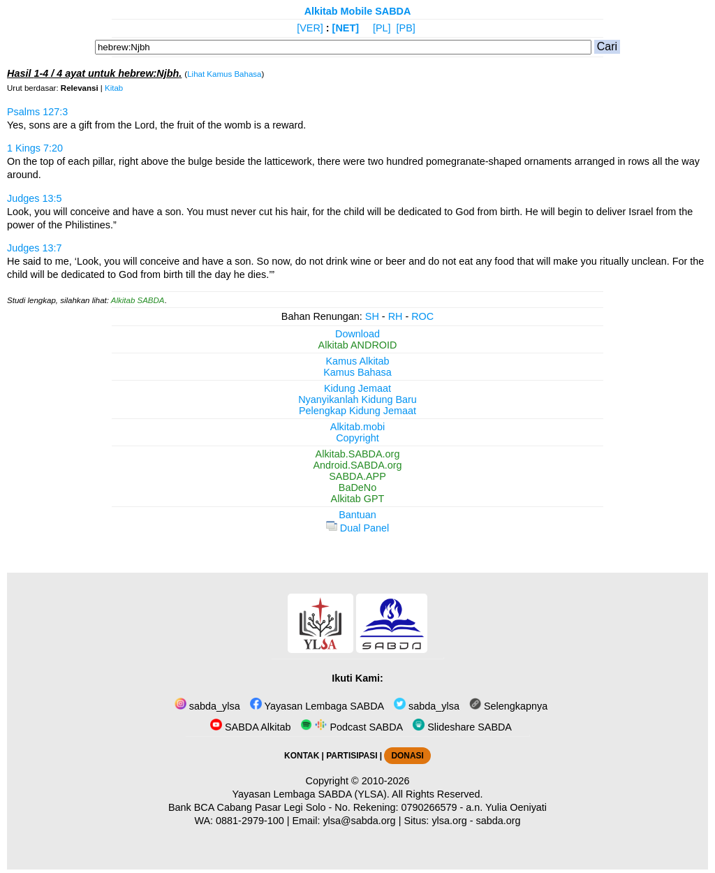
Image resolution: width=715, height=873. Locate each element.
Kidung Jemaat (357, 388)
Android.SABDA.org (357, 465)
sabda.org (498, 820)
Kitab (114, 88)
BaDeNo (357, 487)
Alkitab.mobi (357, 426)
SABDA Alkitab (250, 727)
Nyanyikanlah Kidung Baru (357, 399)
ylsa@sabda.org (359, 820)
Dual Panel (357, 528)
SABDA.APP (357, 476)
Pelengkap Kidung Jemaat (357, 410)
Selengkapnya (508, 706)
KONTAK (301, 756)
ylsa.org (449, 820)
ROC (422, 316)
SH (372, 316)
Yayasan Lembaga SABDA (317, 706)
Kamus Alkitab (357, 361)
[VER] (310, 28)
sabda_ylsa (207, 706)
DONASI (407, 756)
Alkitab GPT (358, 498)
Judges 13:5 (34, 198)
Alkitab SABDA (138, 300)
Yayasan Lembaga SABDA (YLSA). (311, 794)
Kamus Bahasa (357, 372)
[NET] (345, 28)
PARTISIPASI (351, 756)
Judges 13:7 (34, 248)
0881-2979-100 (250, 820)
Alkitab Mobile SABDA (357, 11)
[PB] (406, 28)
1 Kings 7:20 (35, 148)
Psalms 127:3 (37, 111)
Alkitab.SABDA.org (358, 454)
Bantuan (357, 514)
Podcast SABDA (351, 727)
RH (395, 316)
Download (357, 333)
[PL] (382, 28)
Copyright (357, 437)
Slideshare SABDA (462, 727)
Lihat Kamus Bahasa (224, 74)
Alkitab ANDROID (357, 345)
